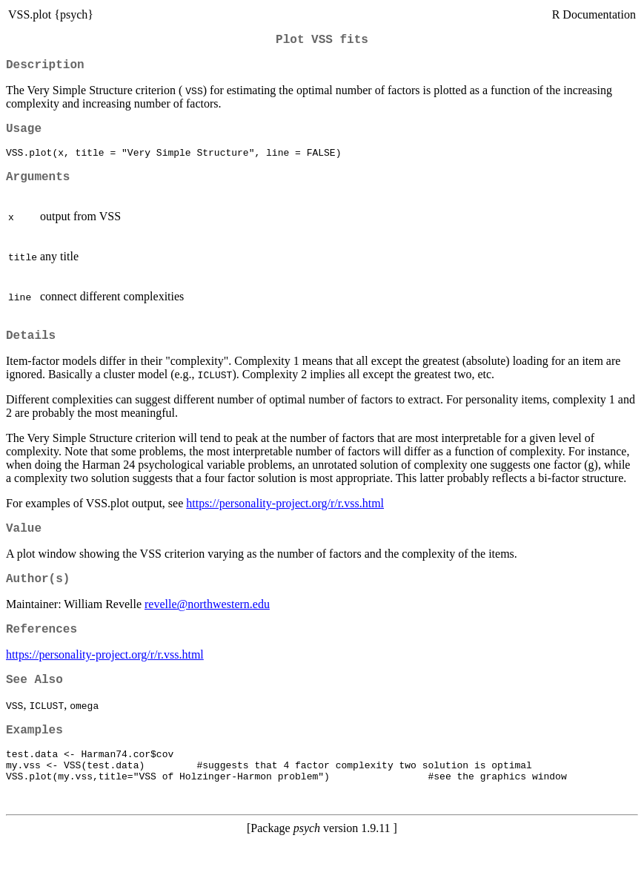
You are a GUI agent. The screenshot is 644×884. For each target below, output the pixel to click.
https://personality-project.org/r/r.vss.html (285, 520)
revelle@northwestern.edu (207, 627)
